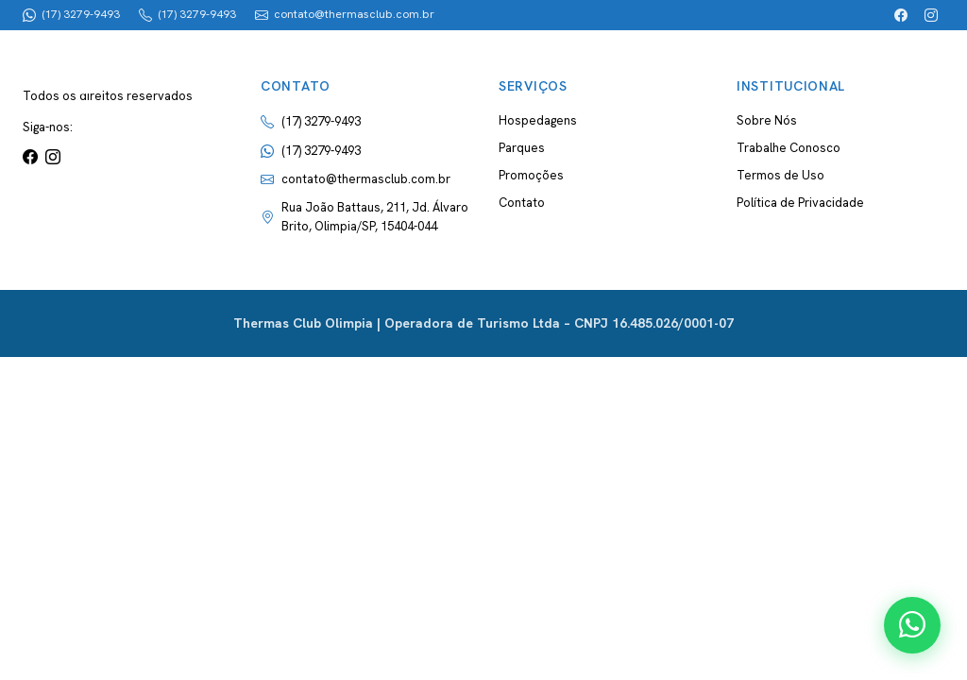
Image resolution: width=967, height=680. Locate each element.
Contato (522, 203)
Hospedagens (538, 120)
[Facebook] (901, 15)
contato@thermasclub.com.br (365, 179)
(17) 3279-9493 (321, 151)
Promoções (531, 175)
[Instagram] (931, 15)
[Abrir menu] (912, 64)
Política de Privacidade (800, 203)
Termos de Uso (780, 175)
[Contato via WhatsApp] (912, 625)
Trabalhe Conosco (788, 148)
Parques (522, 148)
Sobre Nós (767, 120)
